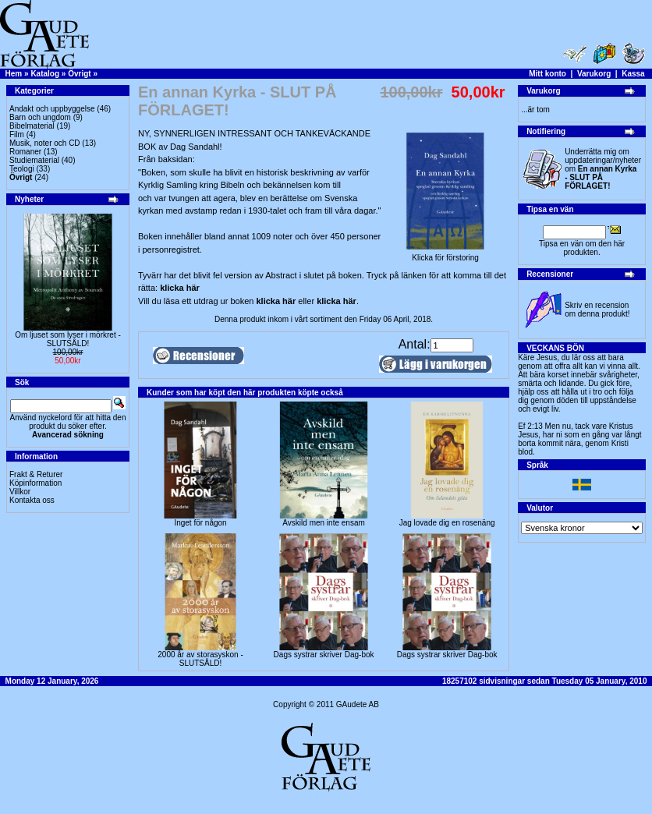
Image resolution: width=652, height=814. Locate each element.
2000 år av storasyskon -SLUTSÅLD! (200, 658)
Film (16, 134)
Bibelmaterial (32, 126)
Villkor (19, 491)
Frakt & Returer (35, 474)
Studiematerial (34, 160)
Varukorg (594, 73)
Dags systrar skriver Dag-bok (324, 654)
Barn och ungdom (40, 117)
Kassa (633, 73)
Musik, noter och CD (44, 143)
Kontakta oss (32, 500)
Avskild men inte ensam (323, 522)
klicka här (180, 287)
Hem (14, 73)
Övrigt (79, 73)
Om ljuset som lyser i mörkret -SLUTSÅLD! (68, 339)
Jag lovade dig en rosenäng (447, 522)
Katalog (44, 73)
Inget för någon (200, 522)
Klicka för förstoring (445, 254)
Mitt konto (547, 73)
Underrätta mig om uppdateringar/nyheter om (603, 168)
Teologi (21, 169)
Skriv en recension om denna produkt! (597, 309)
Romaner (25, 151)
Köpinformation (35, 483)
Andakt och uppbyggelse (52, 108)
